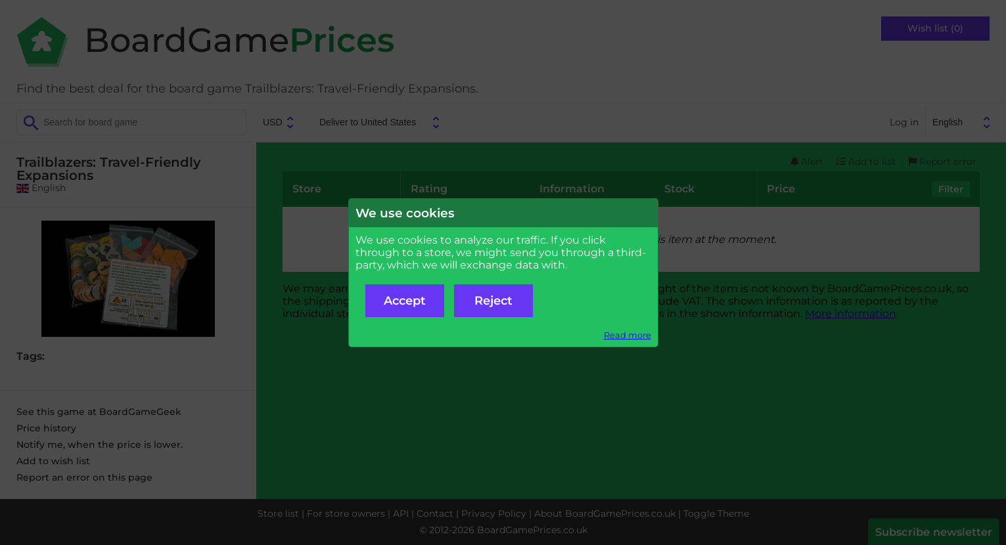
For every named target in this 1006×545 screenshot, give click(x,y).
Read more (627, 335)
